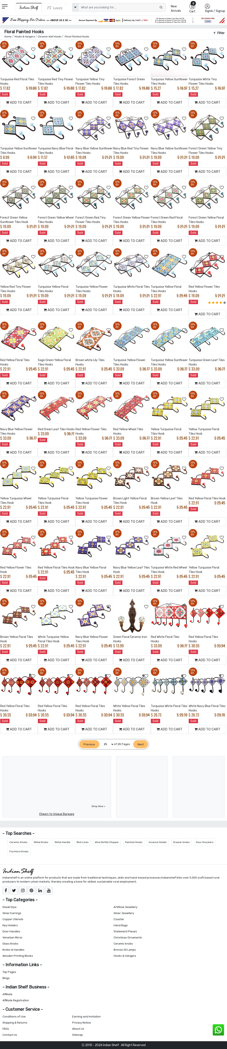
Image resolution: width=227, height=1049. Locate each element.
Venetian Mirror (13, 937)
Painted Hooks (133, 842)
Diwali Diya (9, 907)
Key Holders (10, 925)
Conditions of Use (14, 1016)
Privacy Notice (81, 1022)
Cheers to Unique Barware (56, 814)
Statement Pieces (125, 931)
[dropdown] (75, 7)
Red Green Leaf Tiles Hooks (56, 429)
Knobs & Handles (13, 949)
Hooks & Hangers (125, 955)
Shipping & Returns (15, 1022)
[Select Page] (107, 744)
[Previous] (89, 744)
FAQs (6, 1028)
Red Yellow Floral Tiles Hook (207, 498)
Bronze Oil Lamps (125, 949)
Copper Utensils (13, 919)
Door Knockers (205, 842)
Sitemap (77, 1034)
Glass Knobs (10, 943)
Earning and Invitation (86, 1016)
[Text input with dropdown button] (122, 7)
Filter (218, 33)
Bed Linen (83, 842)
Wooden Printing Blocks (18, 955)
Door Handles (11, 931)
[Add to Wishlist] (33, 49)
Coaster (119, 919)
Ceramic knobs (123, 943)
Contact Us (10, 1034)
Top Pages (9, 972)
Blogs (6, 978)
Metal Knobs (41, 842)
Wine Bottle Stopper (107, 842)
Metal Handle (62, 842)
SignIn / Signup (215, 11)
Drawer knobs (181, 842)
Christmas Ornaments (128, 937)
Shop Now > (98, 806)
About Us (78, 1028)
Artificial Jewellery (125, 907)
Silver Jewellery (124, 913)
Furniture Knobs (19, 851)
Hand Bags (121, 925)
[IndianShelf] (29, 7)
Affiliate (7, 994)
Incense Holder (158, 842)
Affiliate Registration (16, 1000)
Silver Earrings (12, 913)
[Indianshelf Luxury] (55, 7)
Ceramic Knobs (18, 842)
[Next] (140, 744)
